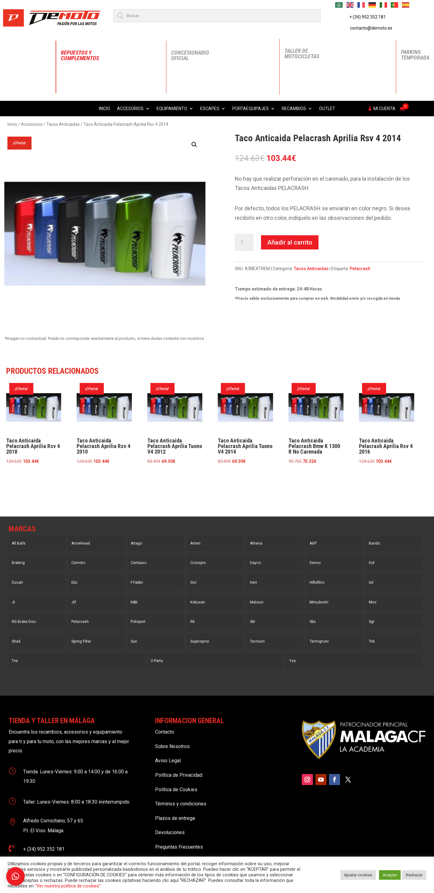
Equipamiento (172, 108)
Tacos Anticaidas (63, 124)
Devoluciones (170, 832)
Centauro (138, 563)
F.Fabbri (137, 582)
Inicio (104, 108)
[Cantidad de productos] (244, 242)
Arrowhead (80, 543)
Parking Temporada (415, 55)
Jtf (73, 602)
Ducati (17, 582)
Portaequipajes (250, 108)
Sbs (313, 621)
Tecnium (257, 641)
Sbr (252, 621)
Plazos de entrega (175, 818)
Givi (193, 582)
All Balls (19, 543)
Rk (192, 621)
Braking (18, 563)
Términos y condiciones (180, 804)
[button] (194, 144)
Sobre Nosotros (172, 746)
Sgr (371, 621)
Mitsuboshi (319, 602)
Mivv (373, 602)
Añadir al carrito (289, 242)
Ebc (74, 582)
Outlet (327, 108)
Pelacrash (360, 268)
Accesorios (130, 108)
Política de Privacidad (178, 775)
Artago (136, 543)
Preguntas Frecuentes (179, 847)
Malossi (256, 602)
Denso (315, 563)
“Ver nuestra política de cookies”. (68, 886)
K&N (134, 602)
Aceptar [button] (390, 875)
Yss (292, 661)
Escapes (209, 108)
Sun (134, 641)
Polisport (138, 621)
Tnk (372, 641)
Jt (13, 602)
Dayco (255, 563)
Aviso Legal (168, 760)
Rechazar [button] (414, 875)
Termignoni (319, 641)
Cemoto (78, 563)
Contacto (164, 732)
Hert (253, 582)
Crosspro (198, 563)
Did (371, 563)
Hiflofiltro (317, 582)
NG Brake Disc (24, 621)
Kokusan (197, 602)
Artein (195, 543)
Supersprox (199, 641)
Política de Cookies (176, 789)
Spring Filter (81, 641)
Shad (16, 641)
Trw (15, 661)
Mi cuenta (384, 108)
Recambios (294, 108)
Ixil (371, 582)
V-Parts (157, 661)
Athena (256, 543)
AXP (313, 543)
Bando (374, 543)
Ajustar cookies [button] (358, 875)
